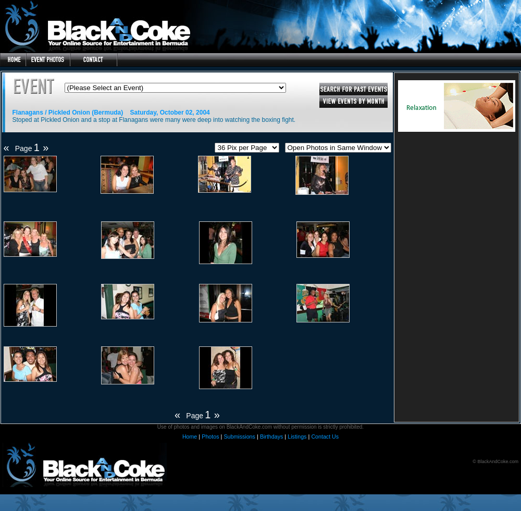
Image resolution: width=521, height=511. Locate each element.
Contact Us (325, 436)
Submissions (239, 436)
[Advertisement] (456, 225)
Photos (210, 436)
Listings (297, 436)
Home (189, 436)
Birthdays (271, 436)
